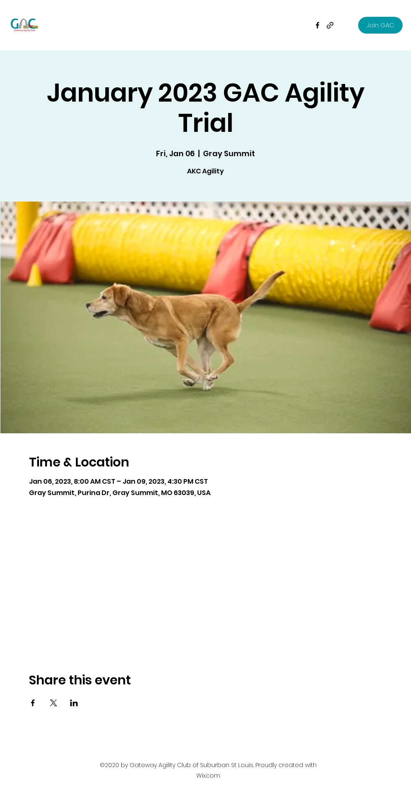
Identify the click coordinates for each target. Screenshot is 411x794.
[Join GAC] (380, 25)
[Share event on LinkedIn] (74, 703)
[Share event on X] (53, 703)
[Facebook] (317, 25)
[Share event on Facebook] (33, 703)
